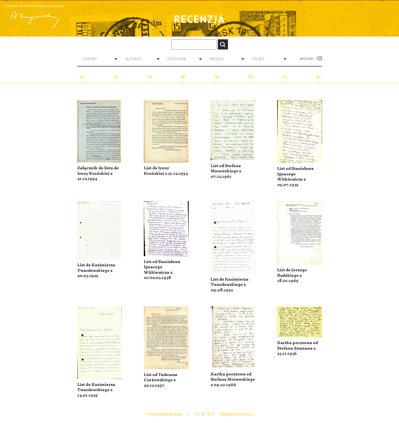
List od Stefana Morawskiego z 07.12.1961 (226, 171)
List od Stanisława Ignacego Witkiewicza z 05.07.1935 (295, 177)
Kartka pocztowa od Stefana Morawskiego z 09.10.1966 (233, 379)
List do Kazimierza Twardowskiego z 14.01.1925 (96, 390)
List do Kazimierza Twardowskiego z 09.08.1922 (230, 285)
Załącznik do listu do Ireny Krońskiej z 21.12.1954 (98, 173)
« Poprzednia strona (163, 414)
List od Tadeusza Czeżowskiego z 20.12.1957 (160, 380)
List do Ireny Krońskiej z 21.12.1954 (166, 170)
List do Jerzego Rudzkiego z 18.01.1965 (292, 275)
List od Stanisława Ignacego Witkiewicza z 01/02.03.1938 (162, 270)
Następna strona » (237, 414)
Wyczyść (307, 58)
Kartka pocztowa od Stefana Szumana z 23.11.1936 (297, 348)
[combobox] (98, 59)
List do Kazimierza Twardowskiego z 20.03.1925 (96, 270)
